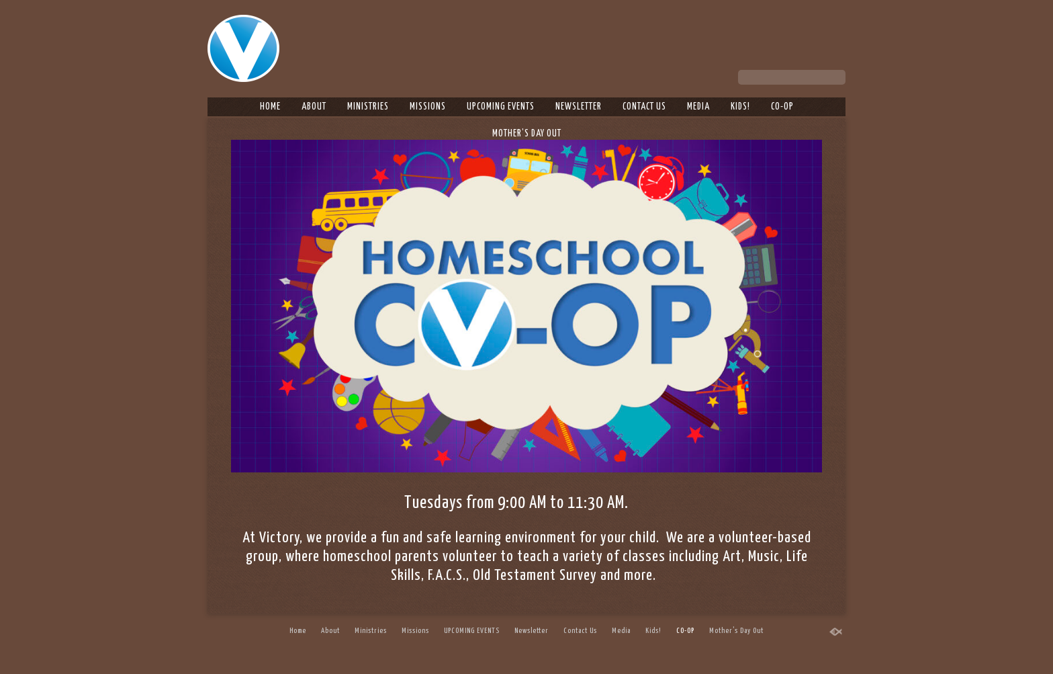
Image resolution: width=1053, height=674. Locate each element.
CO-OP (782, 107)
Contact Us (644, 107)
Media (698, 107)
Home (270, 107)
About (314, 107)
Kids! (740, 107)
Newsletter (578, 107)
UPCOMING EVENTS (501, 107)
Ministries (368, 107)
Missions (428, 107)
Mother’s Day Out (526, 133)
